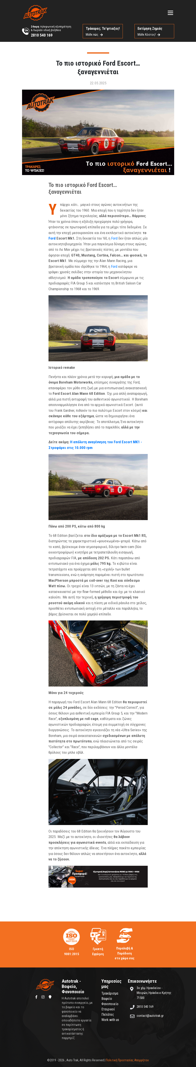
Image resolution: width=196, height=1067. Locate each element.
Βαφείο (106, 999)
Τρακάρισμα (109, 993)
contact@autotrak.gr (150, 1016)
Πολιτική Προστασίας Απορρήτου (127, 1060)
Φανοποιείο (109, 1004)
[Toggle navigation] (170, 12)
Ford (52, 238)
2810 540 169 (41, 35)
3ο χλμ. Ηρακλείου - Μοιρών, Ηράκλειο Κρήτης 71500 (154, 993)
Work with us (110, 1020)
